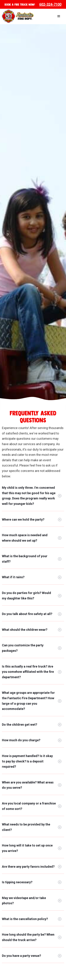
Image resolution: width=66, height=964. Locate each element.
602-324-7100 (50, 4)
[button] (59, 16)
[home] (18, 16)
